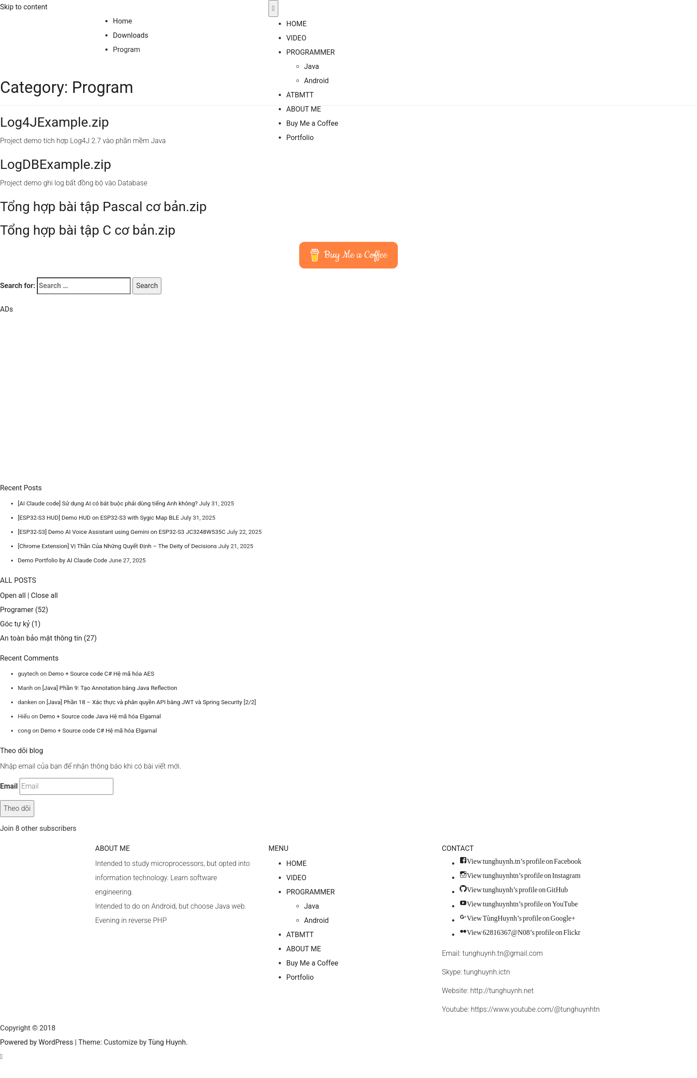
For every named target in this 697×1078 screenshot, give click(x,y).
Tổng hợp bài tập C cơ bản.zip (88, 230)
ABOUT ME (303, 109)
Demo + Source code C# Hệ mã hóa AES (101, 673)
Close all (44, 595)
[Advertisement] (66, 408)
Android (316, 80)
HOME (296, 24)
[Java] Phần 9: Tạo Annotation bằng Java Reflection (109, 688)
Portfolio (300, 137)
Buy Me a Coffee (312, 123)
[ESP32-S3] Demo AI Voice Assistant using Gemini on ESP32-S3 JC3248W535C (121, 532)
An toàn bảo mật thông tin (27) (48, 638)
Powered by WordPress (36, 1042)
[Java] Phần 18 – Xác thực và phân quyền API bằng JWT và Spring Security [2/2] (151, 702)
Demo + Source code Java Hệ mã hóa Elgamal (100, 716)
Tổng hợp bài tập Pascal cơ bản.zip (103, 206)
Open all (13, 595)
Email (9, 786)
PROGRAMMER (310, 52)
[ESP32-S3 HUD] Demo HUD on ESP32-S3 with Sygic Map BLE (98, 517)
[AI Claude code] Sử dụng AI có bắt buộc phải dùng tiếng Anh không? (108, 503)
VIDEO (296, 38)
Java (311, 66)
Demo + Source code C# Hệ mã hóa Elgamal (98, 730)
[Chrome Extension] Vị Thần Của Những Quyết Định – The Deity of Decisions (117, 546)
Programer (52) (24, 609)
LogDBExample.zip (55, 164)
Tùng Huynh (113, 7)
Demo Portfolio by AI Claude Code (62, 560)
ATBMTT (300, 95)
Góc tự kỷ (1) (20, 624)
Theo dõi (17, 808)
